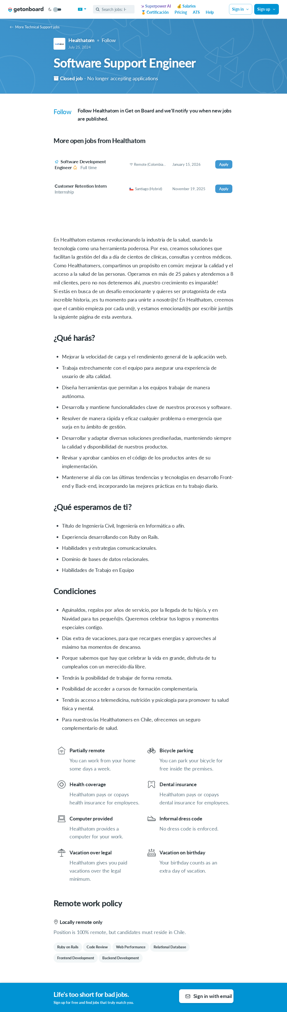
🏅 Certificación (155, 12)
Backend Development (120, 958)
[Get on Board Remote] (25, 9)
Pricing (181, 12)
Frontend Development (75, 958)
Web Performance (130, 947)
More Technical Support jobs (35, 27)
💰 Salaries (186, 6)
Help (210, 12)
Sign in (240, 9)
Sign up (266, 9)
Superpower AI (156, 6)
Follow (109, 40)
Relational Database (170, 947)
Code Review (97, 947)
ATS (196, 12)
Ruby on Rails (67, 947)
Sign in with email (208, 996)
